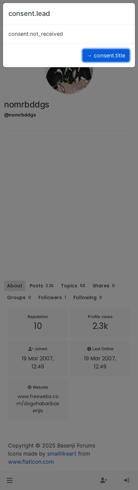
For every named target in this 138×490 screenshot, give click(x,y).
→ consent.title (106, 55)
